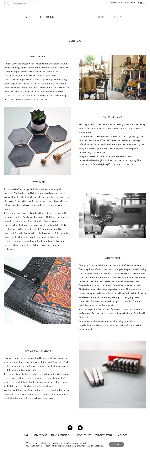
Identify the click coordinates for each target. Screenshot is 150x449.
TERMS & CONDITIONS (61, 435)
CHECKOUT (130, 3)
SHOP (25, 19)
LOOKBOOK (44, 19)
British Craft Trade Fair (19, 95)
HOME (25, 435)
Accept (116, 444)
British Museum (28, 99)
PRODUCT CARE (39, 435)
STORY (104, 19)
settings (99, 445)
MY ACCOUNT (117, 3)
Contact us (9, 397)
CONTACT (122, 19)
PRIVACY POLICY (83, 435)
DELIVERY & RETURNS (104, 435)
